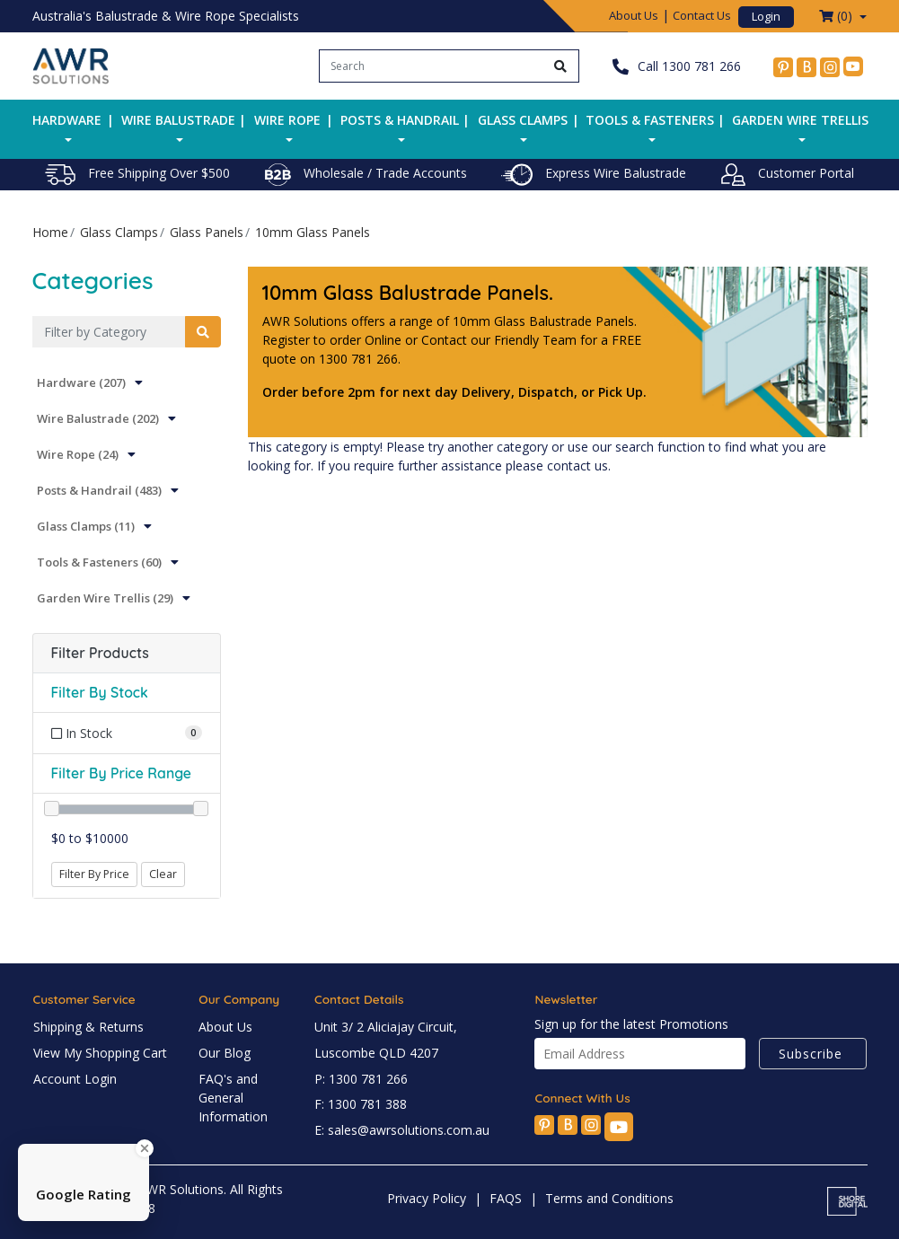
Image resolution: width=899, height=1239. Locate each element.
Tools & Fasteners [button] (650, 119)
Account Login (75, 1078)
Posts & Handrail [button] (399, 119)
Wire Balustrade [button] (178, 119)
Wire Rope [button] (287, 119)
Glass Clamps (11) (86, 526)
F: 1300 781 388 (360, 1103)
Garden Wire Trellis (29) (105, 598)
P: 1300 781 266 (361, 1078)
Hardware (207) (81, 382)
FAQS (505, 1198)
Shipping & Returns (88, 1026)
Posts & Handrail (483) (99, 490)
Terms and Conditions (609, 1198)
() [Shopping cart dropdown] (837, 15)
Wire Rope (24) (78, 454)
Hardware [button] (66, 119)
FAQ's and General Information (233, 1097)
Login (766, 16)
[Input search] (431, 66)
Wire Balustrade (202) (98, 418)
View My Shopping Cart (100, 1052)
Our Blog (224, 1052)
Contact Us (702, 15)
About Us (633, 15)
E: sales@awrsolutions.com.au (401, 1129)
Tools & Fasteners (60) (99, 562)
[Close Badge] (145, 1148)
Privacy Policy (426, 1198)
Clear (163, 874)
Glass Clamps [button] (523, 119)
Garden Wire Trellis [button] (800, 119)
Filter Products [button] (100, 653)
